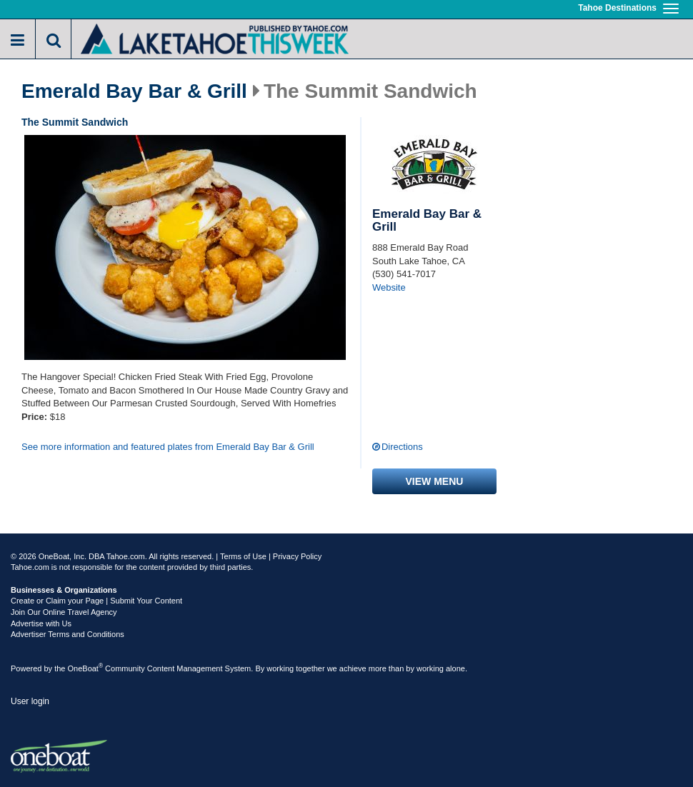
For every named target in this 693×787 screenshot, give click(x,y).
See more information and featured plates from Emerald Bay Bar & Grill (167, 446)
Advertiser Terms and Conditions (67, 634)
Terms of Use (243, 556)
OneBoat (86, 668)
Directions (402, 446)
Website (389, 287)
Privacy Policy (297, 556)
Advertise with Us (41, 623)
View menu (435, 481)
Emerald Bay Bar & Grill (134, 91)
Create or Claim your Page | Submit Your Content (96, 600)
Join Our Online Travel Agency (64, 612)
